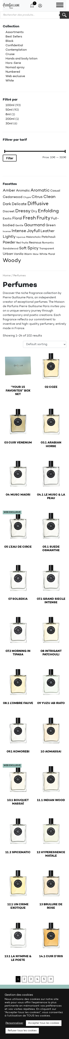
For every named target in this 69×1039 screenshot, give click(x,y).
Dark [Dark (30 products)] (7, 204)
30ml (9, 123)
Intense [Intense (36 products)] (19, 231)
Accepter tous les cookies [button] (43, 1023)
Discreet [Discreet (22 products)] (9, 211)
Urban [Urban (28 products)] (8, 254)
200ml (10, 119)
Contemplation (16, 49)
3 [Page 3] (31, 979)
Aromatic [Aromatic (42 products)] (40, 190)
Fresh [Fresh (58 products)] (29, 218)
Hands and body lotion (21, 58)
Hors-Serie (13, 63)
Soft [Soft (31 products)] (23, 248)
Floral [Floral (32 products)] (17, 218)
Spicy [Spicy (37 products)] (32, 248)
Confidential (14, 45)
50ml (9, 109)
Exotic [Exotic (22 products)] (7, 218)
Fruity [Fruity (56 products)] (43, 218)
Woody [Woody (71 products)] (12, 260)
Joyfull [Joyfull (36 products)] (33, 231)
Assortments (15, 32)
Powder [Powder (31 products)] (9, 242)
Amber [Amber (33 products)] (9, 190)
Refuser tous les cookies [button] (22, 1030)
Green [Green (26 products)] (51, 225)
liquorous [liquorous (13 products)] (20, 237)
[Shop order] (44, 344)
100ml (10, 105)
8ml (8, 114)
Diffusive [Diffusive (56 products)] (38, 203)
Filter (9, 158)
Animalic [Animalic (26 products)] (23, 190)
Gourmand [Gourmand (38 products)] (34, 225)
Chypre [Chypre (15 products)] (27, 197)
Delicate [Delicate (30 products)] (19, 204)
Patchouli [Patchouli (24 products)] (49, 237)
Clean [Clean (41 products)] (49, 197)
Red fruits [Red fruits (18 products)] (22, 242)
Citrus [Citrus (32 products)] (37, 197)
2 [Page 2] (24, 979)
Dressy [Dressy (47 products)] (23, 211)
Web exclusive (15, 76)
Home (7, 275)
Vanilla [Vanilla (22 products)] (18, 254)
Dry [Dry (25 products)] (34, 211)
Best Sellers (14, 36)
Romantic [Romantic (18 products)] (48, 242)
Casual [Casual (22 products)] (55, 190)
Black (9, 41)
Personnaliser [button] (14, 1023)
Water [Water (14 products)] (36, 254)
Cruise (10, 54)
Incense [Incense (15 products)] (7, 231)
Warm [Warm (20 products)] (28, 254)
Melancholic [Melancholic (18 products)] (33, 237)
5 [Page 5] (44, 979)
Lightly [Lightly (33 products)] (9, 237)
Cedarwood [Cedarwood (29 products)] (12, 197)
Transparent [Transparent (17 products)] (46, 249)
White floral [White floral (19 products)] (47, 254)
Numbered (13, 71)
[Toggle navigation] (59, 5)
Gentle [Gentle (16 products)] (19, 225)
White (10, 80)
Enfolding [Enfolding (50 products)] (48, 211)
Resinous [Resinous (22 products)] (35, 242)
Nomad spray (15, 67)
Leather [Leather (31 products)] (47, 231)
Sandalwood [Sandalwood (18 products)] (10, 248)
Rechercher (64, 15)
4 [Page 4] (37, 979)
